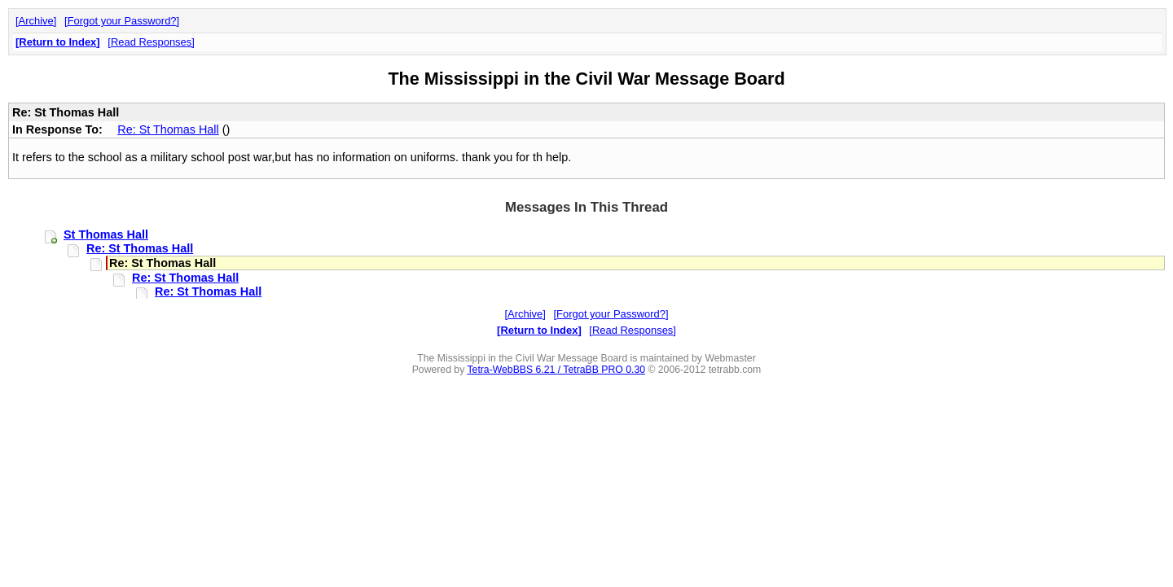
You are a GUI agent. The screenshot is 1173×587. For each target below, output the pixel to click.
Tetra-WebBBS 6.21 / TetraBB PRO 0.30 (556, 369)
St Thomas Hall (106, 234)
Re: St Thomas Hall (168, 129)
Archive (36, 21)
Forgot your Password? (122, 21)
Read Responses (151, 42)
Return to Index (57, 42)
